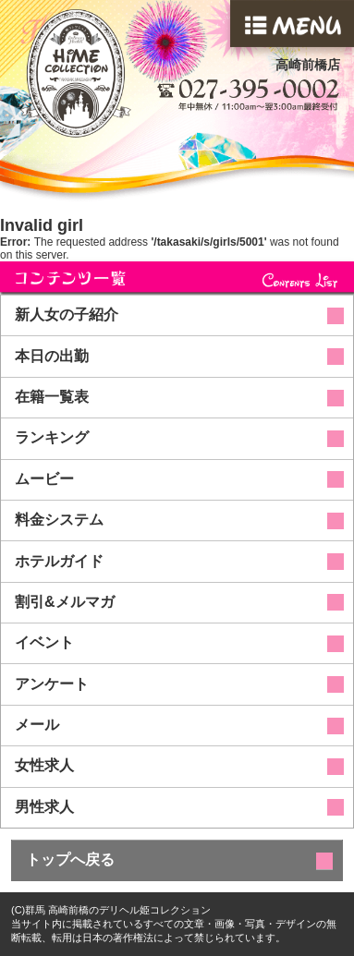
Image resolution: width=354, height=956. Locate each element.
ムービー (44, 479)
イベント (44, 642)
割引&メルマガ (65, 602)
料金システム (59, 519)
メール (37, 724)
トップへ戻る (70, 859)
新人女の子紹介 (66, 314)
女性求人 (44, 765)
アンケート (52, 684)
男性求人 (44, 807)
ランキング (52, 437)
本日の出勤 (52, 356)
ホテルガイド (59, 561)
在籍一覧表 (52, 397)
